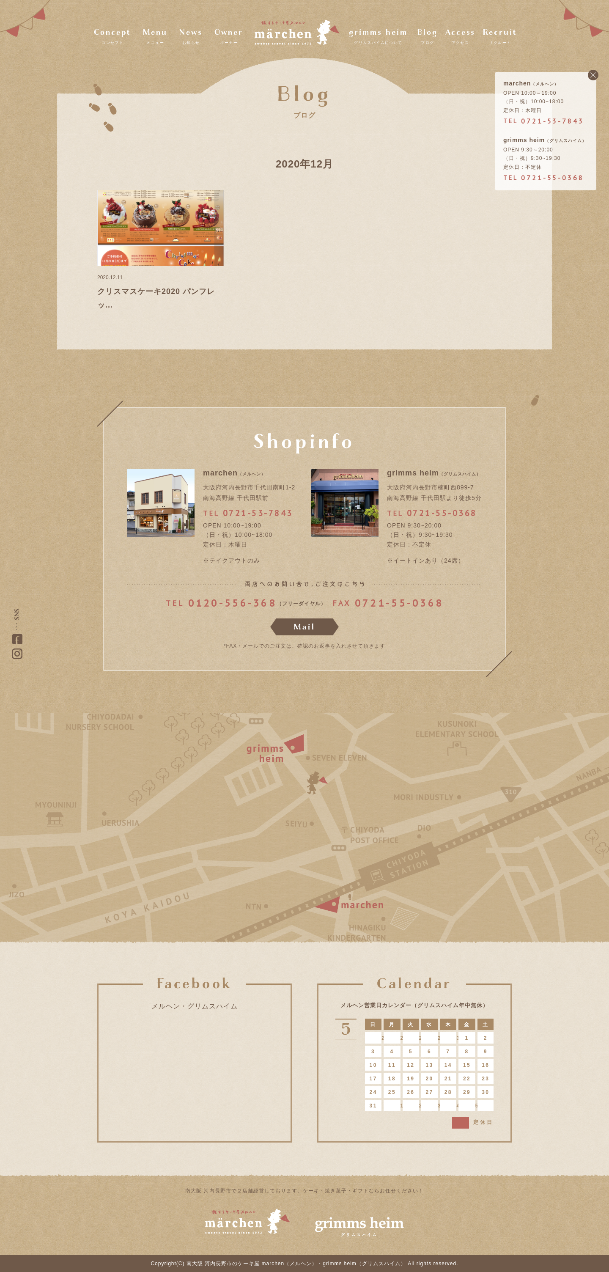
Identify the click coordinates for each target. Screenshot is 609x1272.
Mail (304, 627)
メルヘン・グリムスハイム (194, 1006)
